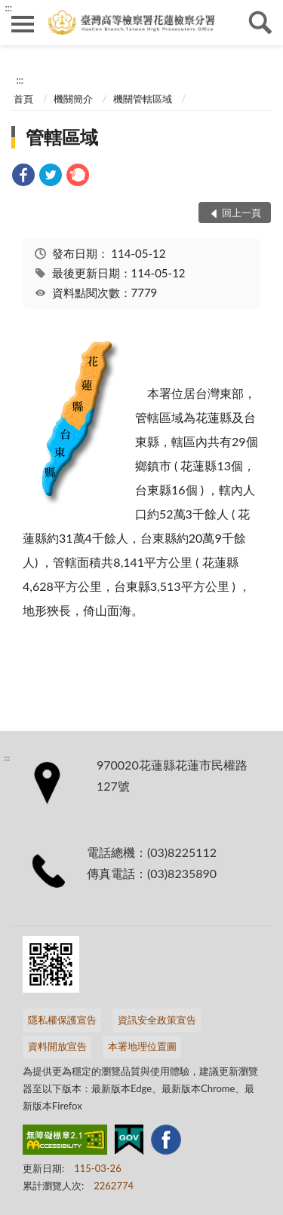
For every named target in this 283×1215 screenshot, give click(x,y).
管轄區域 (62, 137)
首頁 (23, 99)
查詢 (260, 22)
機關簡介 (73, 99)
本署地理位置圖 (142, 1046)
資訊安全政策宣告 (157, 1020)
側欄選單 (22, 24)
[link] (23, 177)
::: (8, 8)
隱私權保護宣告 (62, 1020)
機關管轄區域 (142, 99)
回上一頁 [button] (241, 213)
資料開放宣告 (57, 1046)
